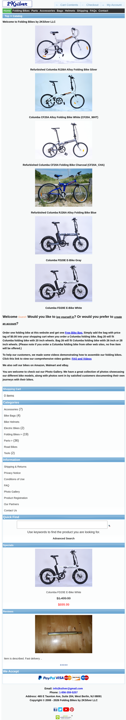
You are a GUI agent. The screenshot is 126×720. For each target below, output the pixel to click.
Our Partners (11, 504)
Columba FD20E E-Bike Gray (63, 260)
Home (7, 10)
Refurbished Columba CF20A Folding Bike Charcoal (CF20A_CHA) (63, 164)
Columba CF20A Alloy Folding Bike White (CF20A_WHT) (63, 117)
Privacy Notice (12, 472)
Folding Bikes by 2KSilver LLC (79, 700)
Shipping (82, 10)
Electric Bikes (12, 428)
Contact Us (10, 510)
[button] (67, 5)
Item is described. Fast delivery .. (23, 658)
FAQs (93, 10)
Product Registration (16, 497)
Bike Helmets (11, 421)
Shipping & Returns (15, 466)
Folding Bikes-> (13, 434)
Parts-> (8, 440)
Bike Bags (10, 415)
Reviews (8, 611)
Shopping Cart (12, 389)
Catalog (17, 16)
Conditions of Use (14, 479)
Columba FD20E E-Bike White (63, 307)
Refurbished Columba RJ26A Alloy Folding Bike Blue (63, 212)
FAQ (6, 485)
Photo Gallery (12, 491)
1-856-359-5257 (68, 692)
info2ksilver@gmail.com (68, 688)
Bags (60, 10)
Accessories (47, 10)
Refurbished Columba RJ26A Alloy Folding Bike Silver (63, 69)
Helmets (70, 10)
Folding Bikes (21, 10)
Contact (103, 10)
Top (7, 16)
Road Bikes (10, 446)
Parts (34, 10)
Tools (7, 453)
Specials (8, 545)
